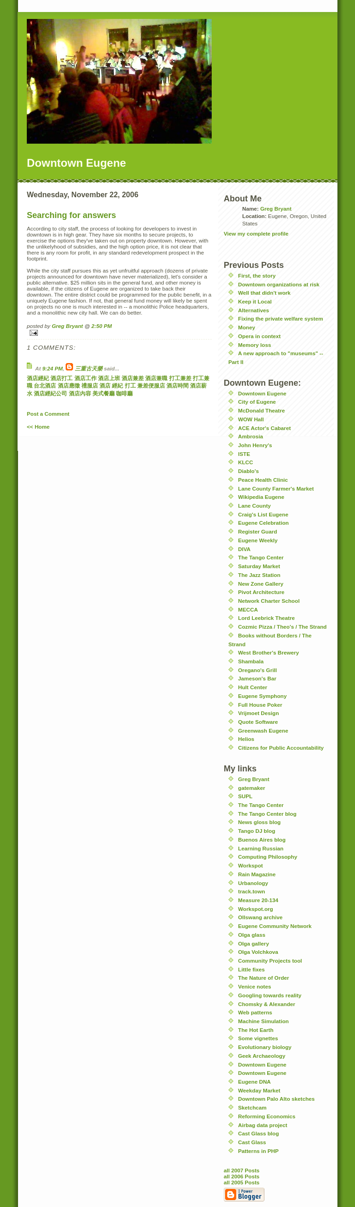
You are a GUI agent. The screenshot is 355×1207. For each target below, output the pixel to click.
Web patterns (255, 1012)
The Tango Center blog (267, 814)
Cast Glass (252, 1142)
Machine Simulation (263, 1021)
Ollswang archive (260, 917)
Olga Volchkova (258, 952)
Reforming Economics (266, 1116)
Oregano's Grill (257, 670)
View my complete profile (256, 233)
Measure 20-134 (258, 900)
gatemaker (251, 788)
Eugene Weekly (258, 540)
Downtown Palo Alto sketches (276, 1099)
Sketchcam (252, 1107)
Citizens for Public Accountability (281, 748)
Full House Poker (260, 705)
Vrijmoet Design (258, 713)
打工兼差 (180, 378)
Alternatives (253, 310)
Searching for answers (71, 215)
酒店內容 (80, 393)
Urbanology (253, 883)
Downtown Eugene (262, 393)
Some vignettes (258, 1038)
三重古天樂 (89, 368)
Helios (246, 739)
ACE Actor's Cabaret (264, 428)
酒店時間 (177, 385)
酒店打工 (61, 378)
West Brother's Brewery (268, 652)
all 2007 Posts (241, 1170)
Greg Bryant (67, 326)
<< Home (38, 427)
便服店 (156, 385)
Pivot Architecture (261, 592)
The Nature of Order (263, 978)
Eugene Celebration (263, 523)
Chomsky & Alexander (266, 1004)
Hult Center (252, 687)
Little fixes (251, 969)
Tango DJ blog (256, 831)
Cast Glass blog (258, 1133)
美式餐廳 (103, 393)
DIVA (244, 549)
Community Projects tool (270, 961)
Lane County (254, 506)
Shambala (250, 661)
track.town (251, 891)
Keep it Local (255, 301)
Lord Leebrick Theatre (266, 618)
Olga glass (251, 935)
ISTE (244, 454)
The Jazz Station (259, 575)
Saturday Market (259, 566)
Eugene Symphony (262, 696)
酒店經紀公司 (50, 393)
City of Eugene (257, 402)
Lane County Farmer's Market (276, 488)
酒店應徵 (69, 385)
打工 (130, 385)
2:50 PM (102, 326)
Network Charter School (269, 601)
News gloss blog (259, 822)
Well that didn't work (264, 293)
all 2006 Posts (241, 1176)
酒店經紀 (38, 378)
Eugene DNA (254, 1082)
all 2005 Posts (241, 1182)
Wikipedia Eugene (261, 497)
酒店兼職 (156, 378)
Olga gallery (253, 943)
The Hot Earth (256, 1030)
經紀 (117, 385)
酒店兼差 (133, 378)
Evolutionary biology (265, 1047)
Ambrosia (250, 436)
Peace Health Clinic (263, 480)
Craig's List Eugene (263, 514)
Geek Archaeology (261, 1056)
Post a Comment (48, 414)
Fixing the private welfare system (280, 318)
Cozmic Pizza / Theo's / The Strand (282, 627)
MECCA (248, 610)
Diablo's (248, 471)
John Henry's (255, 445)
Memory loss (254, 345)
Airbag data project (263, 1125)
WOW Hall (251, 419)
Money (246, 327)
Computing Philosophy (267, 857)
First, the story (256, 276)
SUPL (245, 796)
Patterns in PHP (258, 1151)
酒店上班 (109, 378)
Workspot (250, 865)
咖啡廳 (124, 393)
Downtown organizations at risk (278, 284)
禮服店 (89, 385)
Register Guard (257, 531)
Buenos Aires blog (262, 840)
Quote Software (258, 722)
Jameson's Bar (257, 678)
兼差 (142, 385)
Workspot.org (255, 909)
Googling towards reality (269, 995)
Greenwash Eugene (263, 731)
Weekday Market (259, 1090)
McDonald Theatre (261, 410)
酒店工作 (85, 378)
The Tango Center (260, 557)
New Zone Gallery (260, 584)
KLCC (245, 462)
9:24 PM (53, 368)
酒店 (104, 385)
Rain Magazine (256, 874)
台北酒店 (45, 385)
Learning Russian (260, 848)
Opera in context (259, 336)
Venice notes (254, 986)
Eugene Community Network (275, 926)
